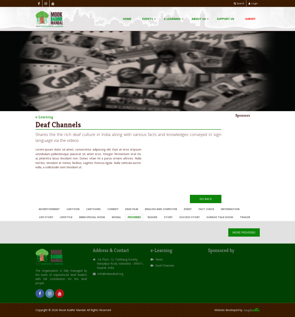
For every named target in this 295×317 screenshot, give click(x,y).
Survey (250, 19)
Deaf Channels (162, 265)
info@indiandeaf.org (110, 274)
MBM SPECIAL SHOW (92, 217)
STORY (168, 217)
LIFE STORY (46, 217)
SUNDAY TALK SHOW (219, 217)
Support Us (225, 19)
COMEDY (112, 209)
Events (147, 19)
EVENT (188, 209)
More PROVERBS (243, 232)
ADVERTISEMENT (49, 209)
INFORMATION (230, 209)
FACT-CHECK (206, 209)
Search (239, 3)
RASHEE (152, 217)
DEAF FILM (131, 209)
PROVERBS (134, 217)
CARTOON (73, 209)
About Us (199, 19)
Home (127, 19)
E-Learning (172, 19)
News (157, 259)
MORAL (116, 217)
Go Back (206, 199)
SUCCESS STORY (189, 217)
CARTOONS (93, 209)
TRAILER (245, 217)
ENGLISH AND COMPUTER (161, 209)
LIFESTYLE (66, 217)
